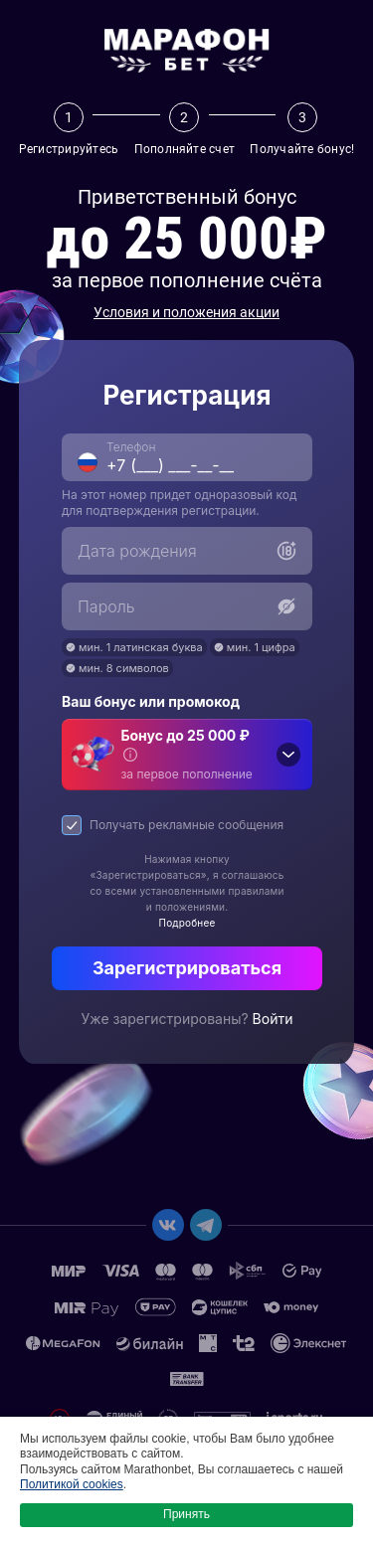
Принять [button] (186, 1514)
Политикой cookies (71, 1484)
